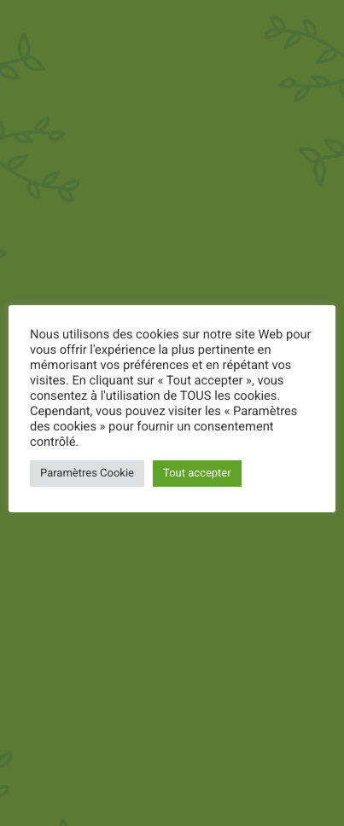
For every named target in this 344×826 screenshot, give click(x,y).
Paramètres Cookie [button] (87, 473)
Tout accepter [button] (197, 473)
